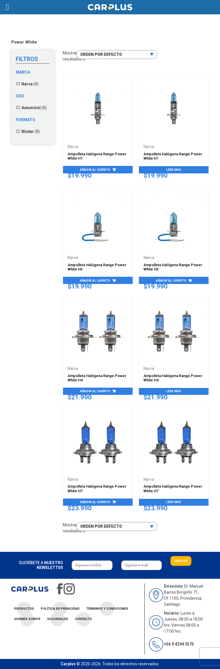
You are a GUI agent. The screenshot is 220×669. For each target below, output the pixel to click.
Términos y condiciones (107, 609)
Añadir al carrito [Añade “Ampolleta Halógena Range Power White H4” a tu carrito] (95, 391)
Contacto (83, 619)
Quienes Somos (27, 619)
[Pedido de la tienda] (116, 54)
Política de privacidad (60, 609)
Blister (27, 131)
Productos (24, 609)
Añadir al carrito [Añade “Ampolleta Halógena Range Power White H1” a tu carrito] (95, 170)
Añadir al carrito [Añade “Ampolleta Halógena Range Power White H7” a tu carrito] (95, 502)
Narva (27, 84)
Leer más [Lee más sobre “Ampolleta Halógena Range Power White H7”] (173, 502)
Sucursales (57, 619)
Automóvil (31, 107)
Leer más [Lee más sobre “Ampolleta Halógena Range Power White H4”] (173, 391)
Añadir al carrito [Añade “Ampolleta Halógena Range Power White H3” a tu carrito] (95, 280)
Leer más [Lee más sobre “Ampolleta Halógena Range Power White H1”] (173, 170)
